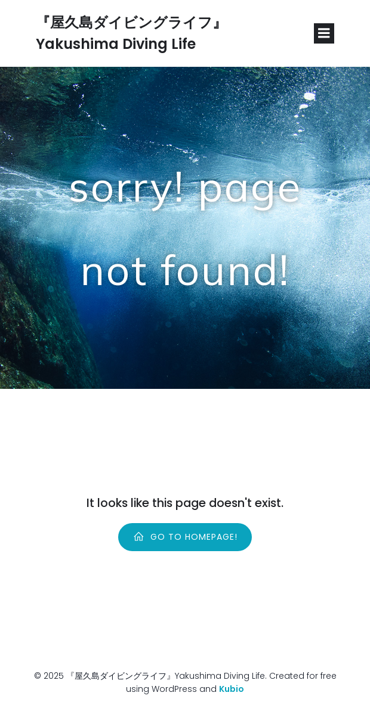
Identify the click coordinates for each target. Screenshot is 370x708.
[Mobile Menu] (324, 33)
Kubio (231, 689)
